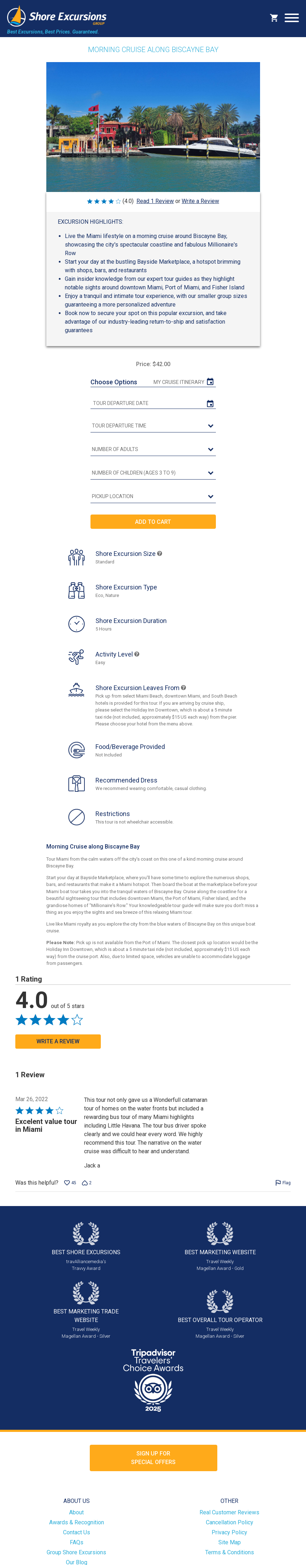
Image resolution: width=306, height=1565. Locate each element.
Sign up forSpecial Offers (153, 1457)
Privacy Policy (229, 1532)
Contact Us (76, 1532)
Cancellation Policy (229, 1522)
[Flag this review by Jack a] (283, 1183)
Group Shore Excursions (76, 1552)
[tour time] (153, 426)
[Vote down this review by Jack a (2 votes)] (87, 1183)
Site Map (229, 1542)
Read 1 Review (155, 201)
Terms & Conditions (229, 1552)
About (76, 1512)
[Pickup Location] (153, 496)
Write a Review (200, 201)
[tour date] (153, 403)
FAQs (76, 1542)
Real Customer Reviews (229, 1512)
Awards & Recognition (76, 1522)
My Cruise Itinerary (179, 382)
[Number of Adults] (153, 449)
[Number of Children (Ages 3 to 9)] (153, 473)
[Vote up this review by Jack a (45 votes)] (70, 1183)
